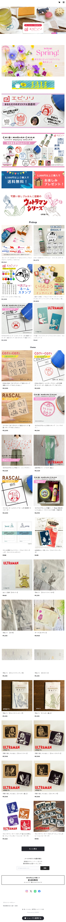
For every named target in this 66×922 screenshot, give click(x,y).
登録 (45, 868)
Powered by (33, 912)
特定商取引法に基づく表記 (10, 906)
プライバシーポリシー (9, 902)
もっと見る (33, 849)
